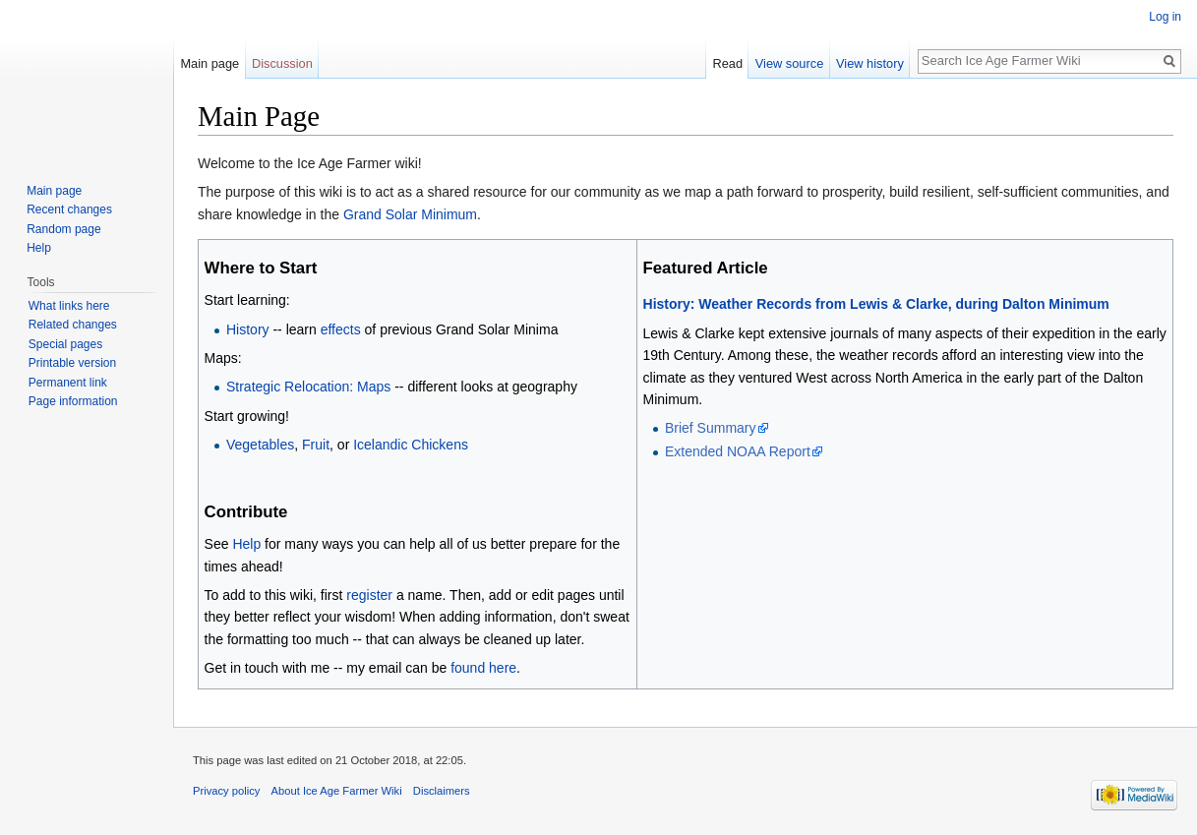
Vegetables (260, 444)
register (369, 595)
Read (727, 63)
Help (246, 544)
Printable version (72, 363)
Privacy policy (226, 791)
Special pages (65, 344)
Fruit (315, 444)
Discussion (282, 63)
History (247, 329)
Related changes (73, 324)
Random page (63, 229)
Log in (1165, 17)
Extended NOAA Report (737, 451)
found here (483, 668)
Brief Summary (710, 428)
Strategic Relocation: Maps (308, 386)
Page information (73, 401)
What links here (69, 306)
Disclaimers (441, 791)
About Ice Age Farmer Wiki (336, 791)
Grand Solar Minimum (410, 214)
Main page (209, 63)
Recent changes (69, 209)
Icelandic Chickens (410, 444)
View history (870, 63)
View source (789, 63)
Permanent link (68, 382)
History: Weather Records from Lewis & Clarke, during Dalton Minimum (876, 304)
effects (341, 329)
